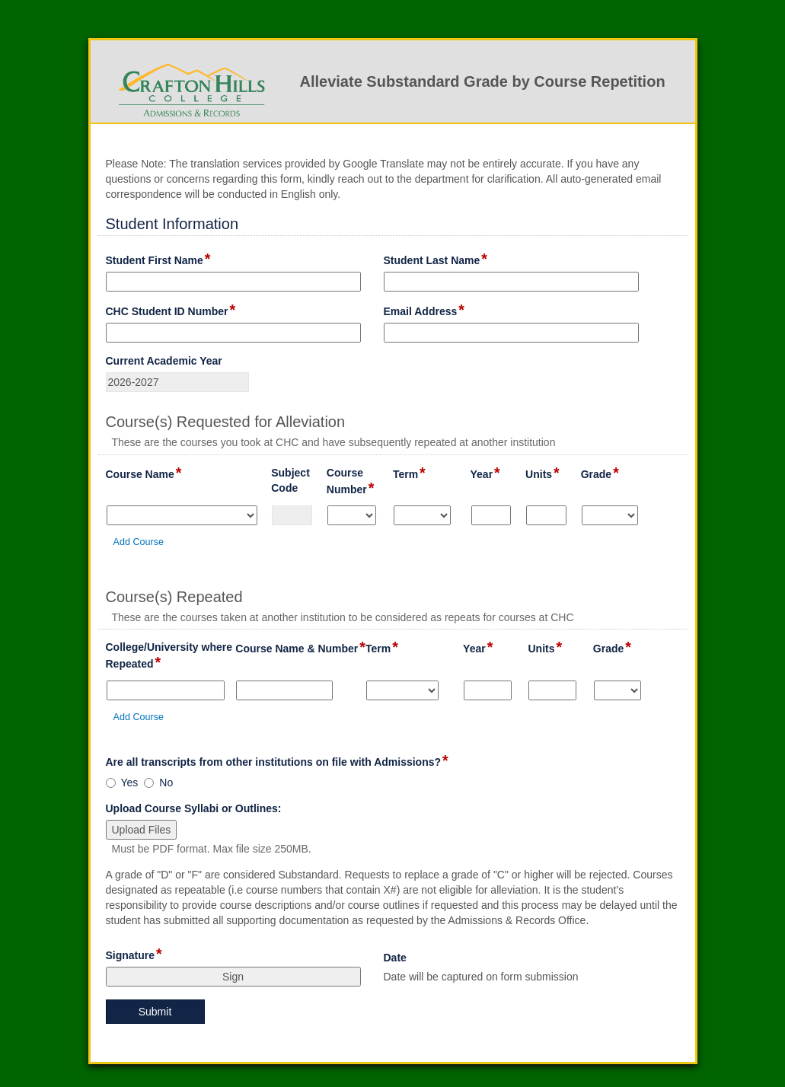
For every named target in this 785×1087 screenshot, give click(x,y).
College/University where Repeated (171, 656)
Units (542, 473)
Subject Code (299, 481)
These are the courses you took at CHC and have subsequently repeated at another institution (334, 442)
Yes (130, 782)
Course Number (360, 482)
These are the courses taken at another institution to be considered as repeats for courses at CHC (343, 617)
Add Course (138, 542)
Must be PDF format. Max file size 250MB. (211, 849)
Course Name (144, 473)
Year (485, 473)
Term (409, 473)
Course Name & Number (300, 647)
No (166, 782)
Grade (600, 473)
